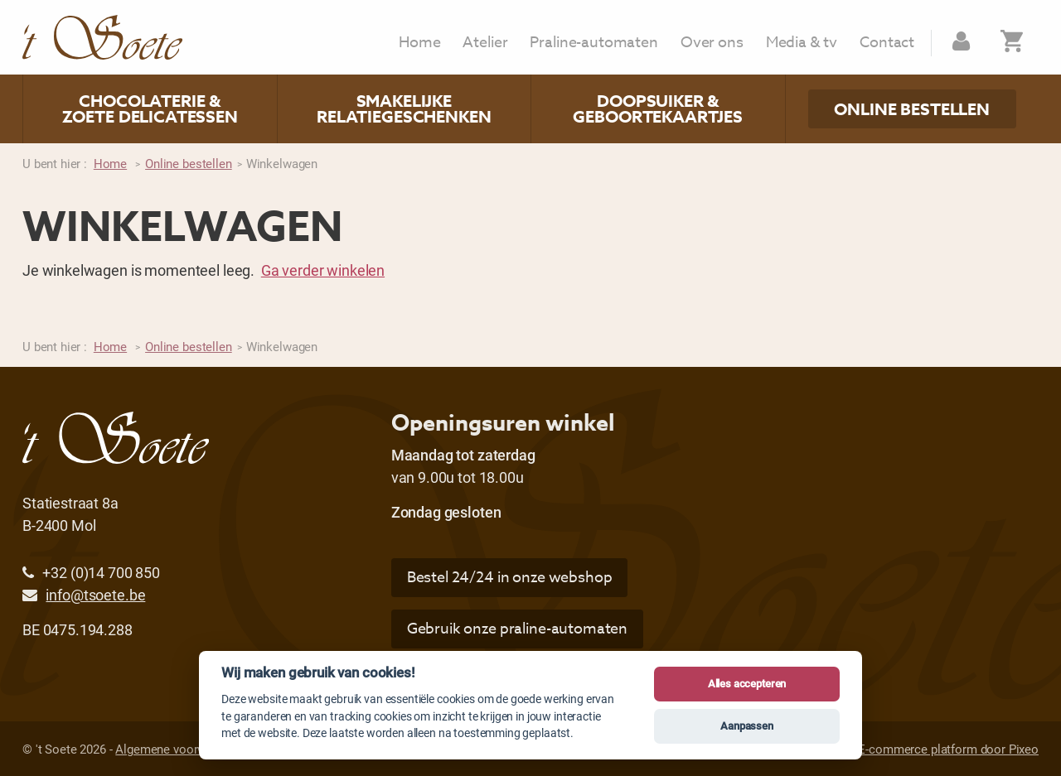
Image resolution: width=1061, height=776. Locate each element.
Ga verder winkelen (323, 270)
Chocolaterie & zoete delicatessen (150, 108)
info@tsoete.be (95, 595)
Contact (887, 43)
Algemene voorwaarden (179, 748)
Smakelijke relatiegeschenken (404, 108)
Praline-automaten (593, 43)
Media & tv (802, 43)
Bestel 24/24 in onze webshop (510, 577)
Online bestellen (912, 109)
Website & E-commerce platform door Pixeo (920, 748)
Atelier (485, 43)
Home (419, 43)
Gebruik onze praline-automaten (517, 629)
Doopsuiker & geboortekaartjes (658, 108)
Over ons (712, 43)
